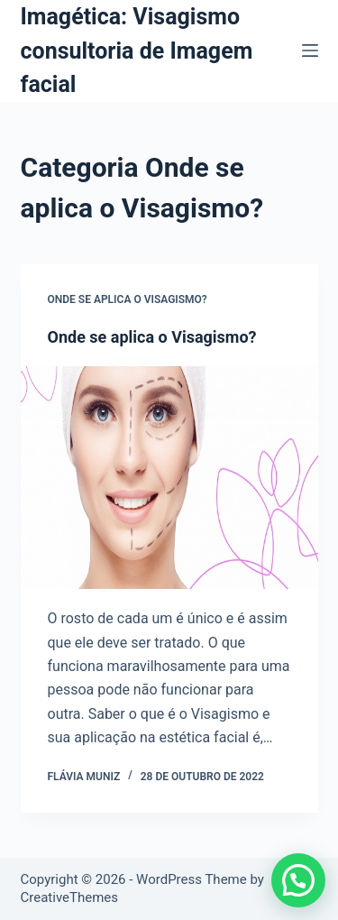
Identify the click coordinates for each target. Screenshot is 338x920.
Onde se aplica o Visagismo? (127, 299)
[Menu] (310, 50)
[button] (298, 880)
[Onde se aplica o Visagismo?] (169, 478)
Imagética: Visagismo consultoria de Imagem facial (137, 50)
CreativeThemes (70, 897)
